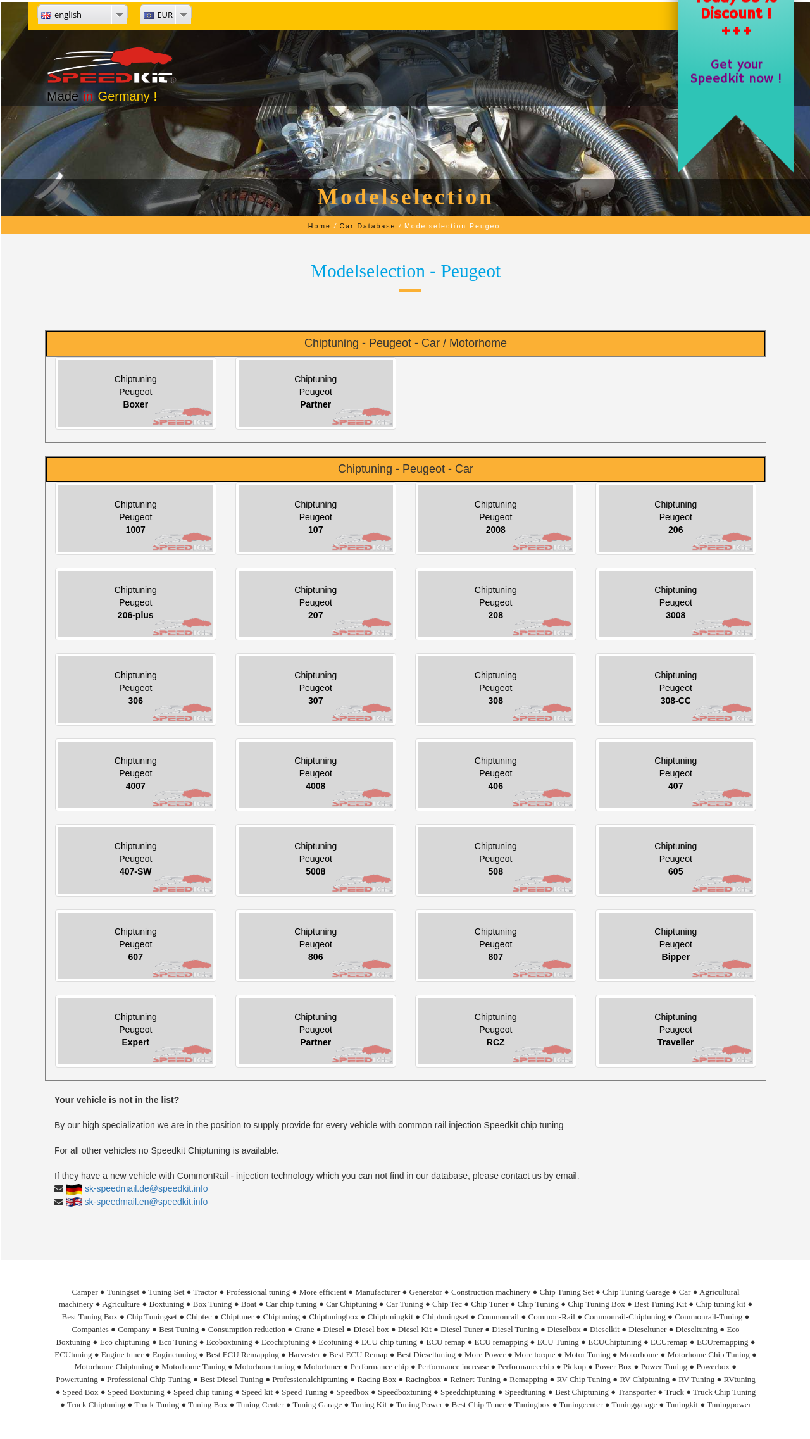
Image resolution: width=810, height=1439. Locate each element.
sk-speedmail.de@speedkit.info (146, 1188)
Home (319, 226)
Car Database (368, 226)
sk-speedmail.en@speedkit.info (146, 1202)
